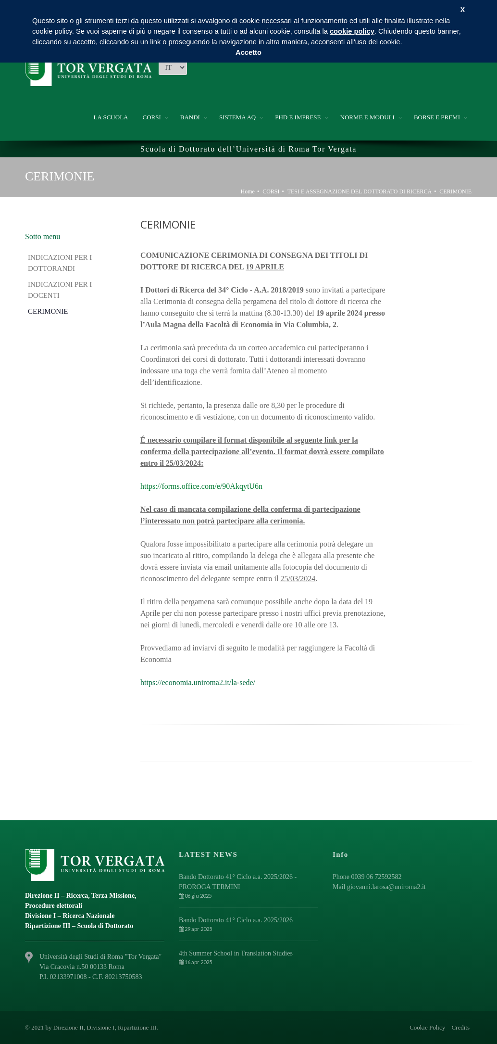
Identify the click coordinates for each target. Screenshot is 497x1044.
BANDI (190, 117)
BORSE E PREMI (437, 117)
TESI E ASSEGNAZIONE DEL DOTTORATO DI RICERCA (359, 191)
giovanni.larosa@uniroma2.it (386, 887)
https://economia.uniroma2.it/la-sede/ (197, 682)
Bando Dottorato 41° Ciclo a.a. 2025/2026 (236, 920)
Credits (460, 1027)
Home (248, 191)
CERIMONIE (455, 191)
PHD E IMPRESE (298, 117)
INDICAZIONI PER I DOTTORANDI (60, 263)
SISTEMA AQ (237, 117)
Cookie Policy (427, 1027)
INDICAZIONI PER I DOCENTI (60, 289)
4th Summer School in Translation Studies (236, 953)
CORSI (151, 117)
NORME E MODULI (367, 117)
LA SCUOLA (111, 117)
